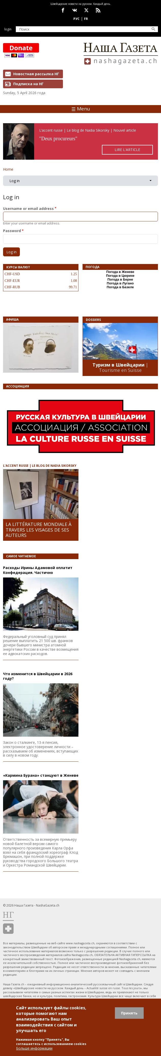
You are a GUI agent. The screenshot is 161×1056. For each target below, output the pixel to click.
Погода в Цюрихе (120, 276)
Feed (98, 10)
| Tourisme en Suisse (123, 367)
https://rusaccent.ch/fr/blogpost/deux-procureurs (80, 141)
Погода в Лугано (120, 283)
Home (8, 169)
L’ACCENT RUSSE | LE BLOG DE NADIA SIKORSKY (39, 465)
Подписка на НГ (28, 83)
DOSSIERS (93, 320)
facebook (63, 10)
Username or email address (28, 208)
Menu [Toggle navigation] (80, 108)
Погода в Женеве (120, 272)
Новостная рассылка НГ (36, 73)
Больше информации (34, 1048)
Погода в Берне (120, 279)
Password (12, 231)
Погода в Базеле (120, 287)
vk (74, 10)
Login (7, 29)
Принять (129, 1013)
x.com (86, 10)
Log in (14, 180)
